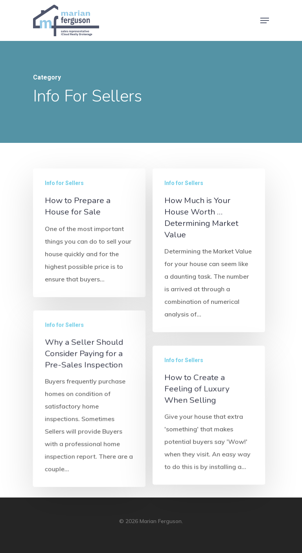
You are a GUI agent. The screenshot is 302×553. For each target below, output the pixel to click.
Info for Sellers (64, 183)
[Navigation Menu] (264, 20)
